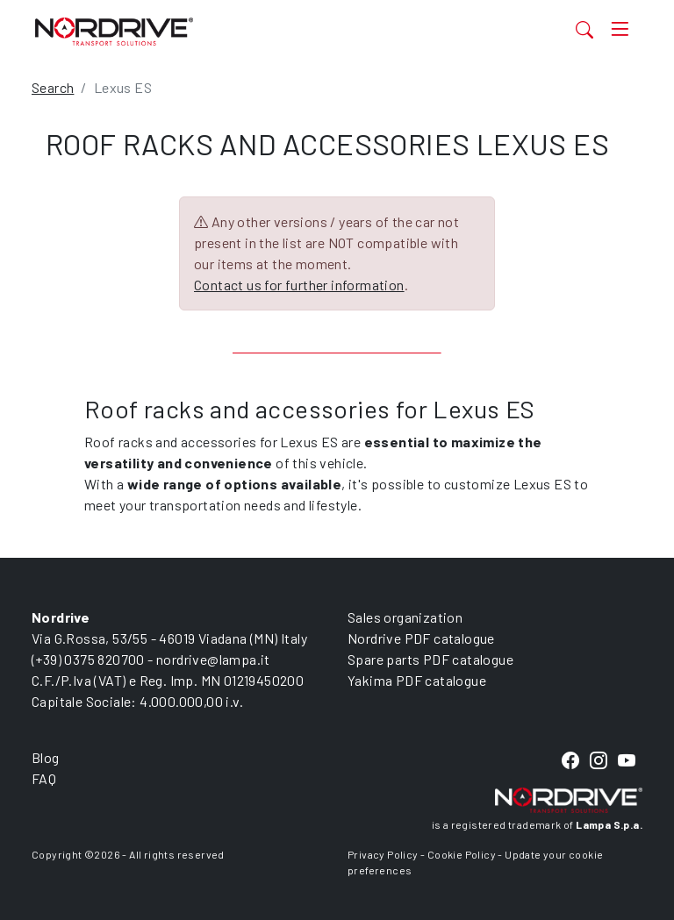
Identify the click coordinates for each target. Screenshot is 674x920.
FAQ (44, 778)
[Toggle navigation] (619, 29)
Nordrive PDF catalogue (421, 638)
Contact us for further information (299, 284)
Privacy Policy (383, 854)
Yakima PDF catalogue (417, 680)
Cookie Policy (461, 854)
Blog (46, 757)
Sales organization (405, 617)
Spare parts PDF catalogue (430, 659)
